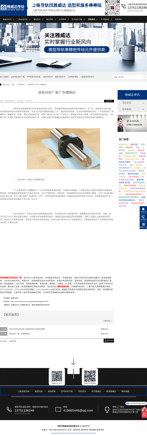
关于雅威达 (105, 19)
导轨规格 (137, 168)
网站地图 (125, 391)
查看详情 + (105, 329)
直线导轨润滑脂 (129, 185)
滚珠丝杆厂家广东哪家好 (37, 85)
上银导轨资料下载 (17, 77)
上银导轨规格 (73, 77)
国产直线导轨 (133, 177)
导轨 (137, 147)
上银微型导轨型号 (87, 77)
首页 (13, 85)
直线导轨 (13, 341)
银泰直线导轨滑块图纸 (129, 197)
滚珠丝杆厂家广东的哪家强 (19, 334)
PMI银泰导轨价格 (33, 77)
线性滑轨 (49, 19)
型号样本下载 (77, 19)
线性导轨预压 (133, 174)
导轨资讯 (91, 19)
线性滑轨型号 (125, 168)
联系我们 (118, 19)
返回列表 (109, 101)
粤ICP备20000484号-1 (58, 430)
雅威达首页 (7, 19)
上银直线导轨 (22, 19)
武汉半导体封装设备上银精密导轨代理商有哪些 (27, 329)
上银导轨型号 (48, 77)
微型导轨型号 (60, 77)
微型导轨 (37, 19)
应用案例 (62, 19)
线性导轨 (134, 144)
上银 (131, 165)
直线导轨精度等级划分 (133, 194)
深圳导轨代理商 (129, 156)
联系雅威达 (111, 391)
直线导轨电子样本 (132, 159)
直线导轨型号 (131, 153)
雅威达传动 (123, 144)
